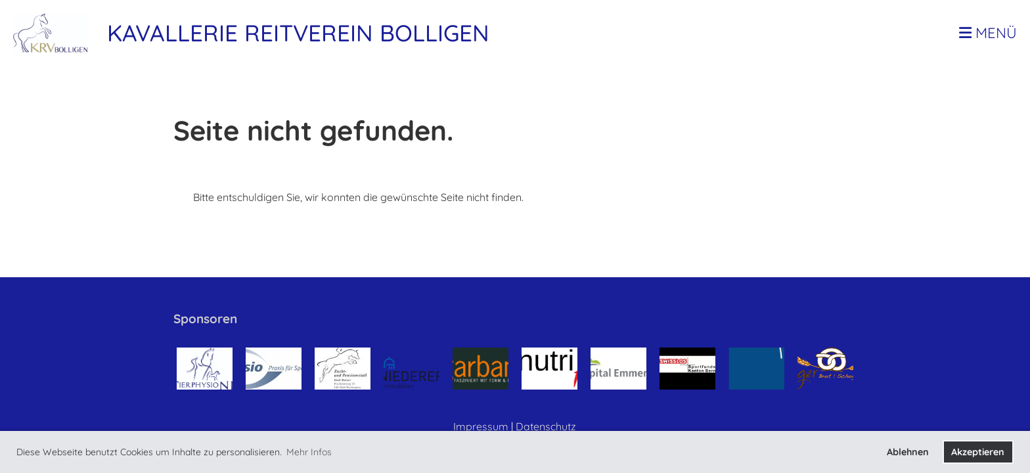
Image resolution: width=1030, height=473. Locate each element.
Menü (988, 33)
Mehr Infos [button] (309, 452)
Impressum (480, 426)
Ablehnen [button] (908, 452)
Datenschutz (546, 426)
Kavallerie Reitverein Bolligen (298, 32)
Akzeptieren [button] (977, 452)
